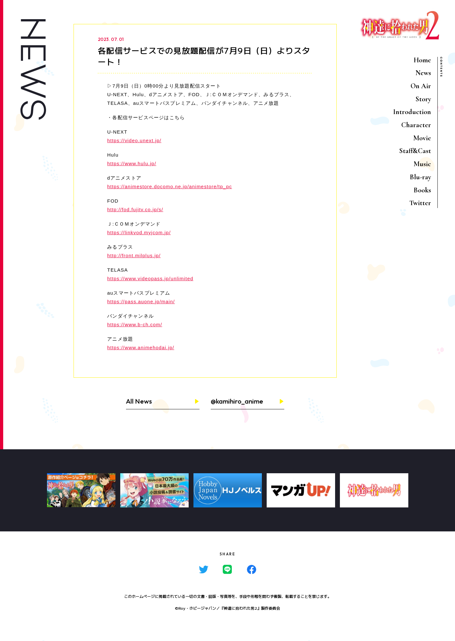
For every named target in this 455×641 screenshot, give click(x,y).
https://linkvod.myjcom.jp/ (139, 232)
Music (422, 164)
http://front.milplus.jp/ (134, 255)
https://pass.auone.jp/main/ (141, 301)
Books (422, 190)
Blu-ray (420, 177)
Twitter (420, 203)
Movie (422, 138)
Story (423, 99)
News (423, 73)
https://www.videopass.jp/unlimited (150, 278)
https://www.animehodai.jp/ (140, 347)
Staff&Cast (415, 151)
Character (416, 125)
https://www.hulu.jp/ (131, 163)
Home (422, 60)
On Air (421, 86)
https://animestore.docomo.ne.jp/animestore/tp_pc (169, 186)
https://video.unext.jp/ (134, 140)
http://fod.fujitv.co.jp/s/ (135, 209)
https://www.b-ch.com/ (134, 324)
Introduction (412, 112)
